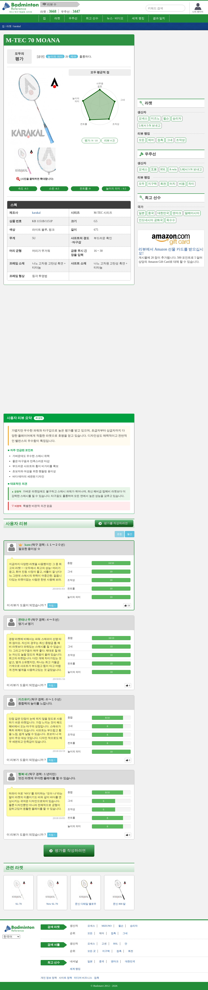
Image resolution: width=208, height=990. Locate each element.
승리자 (177, 118)
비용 (182, 183)
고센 (104, 943)
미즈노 (155, 118)
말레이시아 (192, 213)
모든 (142, 140)
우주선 (73, 18)
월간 (129, 534)
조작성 (180, 140)
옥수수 (170, 220)
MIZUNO (107, 925)
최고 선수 (92, 18)
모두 (142, 183)
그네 (170, 140)
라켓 (57, 18)
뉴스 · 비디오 (115, 18)
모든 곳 (92, 951)
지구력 (152, 183)
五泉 (154, 169)
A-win (173, 169)
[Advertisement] (38, 319)
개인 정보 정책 (49, 977)
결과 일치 (159, 18)
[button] (35, 109)
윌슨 (166, 118)
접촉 (160, 140)
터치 (172, 183)
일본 (142, 213)
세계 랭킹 (138, 18)
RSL (163, 169)
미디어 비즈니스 (83, 977)
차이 (191, 183)
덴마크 (177, 213)
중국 (151, 213)
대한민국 (163, 213)
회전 (163, 183)
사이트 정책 (65, 977)
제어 (151, 140)
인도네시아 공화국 (151, 220)
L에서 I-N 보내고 (150, 125)
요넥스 (143, 118)
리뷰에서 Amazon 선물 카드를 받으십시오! (171, 251)
